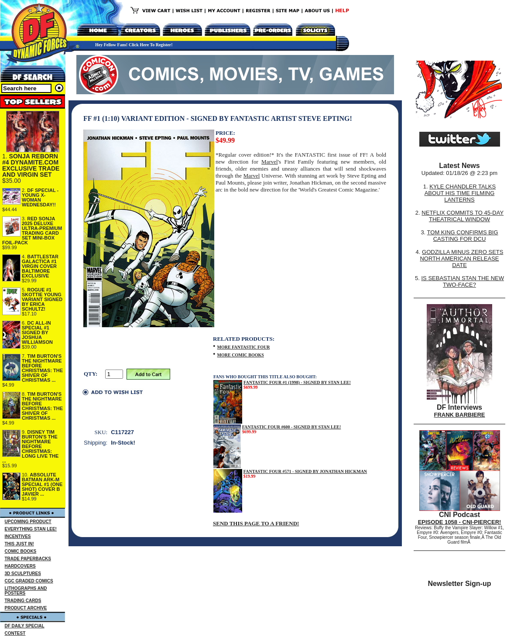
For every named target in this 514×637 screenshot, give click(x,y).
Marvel (269, 161)
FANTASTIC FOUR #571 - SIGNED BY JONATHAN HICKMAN (305, 471)
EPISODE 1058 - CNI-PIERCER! (459, 522)
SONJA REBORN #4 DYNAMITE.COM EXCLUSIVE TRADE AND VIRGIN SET (30, 165)
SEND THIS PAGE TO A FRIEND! (256, 523)
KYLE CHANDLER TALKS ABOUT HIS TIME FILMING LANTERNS (460, 193)
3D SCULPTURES (23, 573)
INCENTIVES (18, 536)
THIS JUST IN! (19, 543)
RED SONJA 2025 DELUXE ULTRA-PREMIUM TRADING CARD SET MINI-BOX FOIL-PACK (32, 230)
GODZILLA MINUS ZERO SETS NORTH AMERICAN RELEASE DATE (461, 258)
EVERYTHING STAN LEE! (31, 529)
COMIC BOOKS (21, 551)
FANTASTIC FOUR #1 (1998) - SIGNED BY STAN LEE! (297, 382)
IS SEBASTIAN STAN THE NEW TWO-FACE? (462, 281)
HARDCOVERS (20, 566)
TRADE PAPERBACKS (28, 558)
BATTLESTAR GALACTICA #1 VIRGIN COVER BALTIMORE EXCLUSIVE (40, 266)
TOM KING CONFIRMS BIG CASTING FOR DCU (462, 235)
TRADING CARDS (23, 600)
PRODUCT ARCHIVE (26, 608)
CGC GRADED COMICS (29, 581)
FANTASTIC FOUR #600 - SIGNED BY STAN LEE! (291, 427)
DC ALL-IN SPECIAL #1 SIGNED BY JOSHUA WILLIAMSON (37, 332)
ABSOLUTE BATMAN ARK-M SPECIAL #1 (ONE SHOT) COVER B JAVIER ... (42, 484)
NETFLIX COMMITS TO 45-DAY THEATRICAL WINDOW (462, 216)
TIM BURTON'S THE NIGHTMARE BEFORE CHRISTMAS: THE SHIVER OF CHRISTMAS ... (42, 368)
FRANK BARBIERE (459, 414)
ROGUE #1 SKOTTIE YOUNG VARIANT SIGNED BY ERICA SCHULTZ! (42, 299)
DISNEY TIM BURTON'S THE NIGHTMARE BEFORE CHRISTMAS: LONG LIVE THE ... (30, 446)
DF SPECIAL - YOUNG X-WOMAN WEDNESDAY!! (40, 197)
